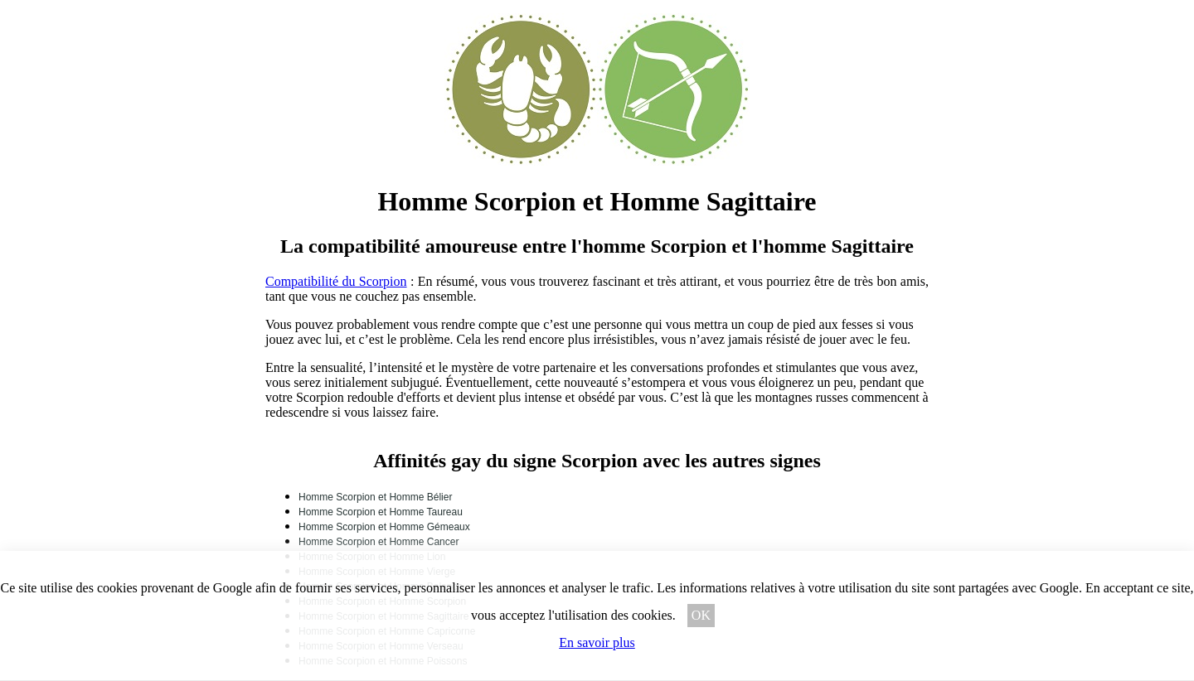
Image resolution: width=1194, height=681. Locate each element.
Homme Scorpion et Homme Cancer (378, 542)
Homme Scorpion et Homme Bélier (375, 497)
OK (701, 615)
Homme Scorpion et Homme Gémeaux (384, 527)
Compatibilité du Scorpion (336, 281)
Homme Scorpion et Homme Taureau (380, 512)
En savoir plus (597, 642)
